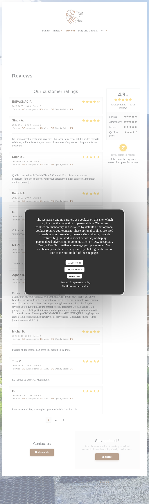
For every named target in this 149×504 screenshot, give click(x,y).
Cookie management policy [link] (75, 286)
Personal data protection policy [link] (76, 282)
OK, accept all (74, 262)
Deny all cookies (74, 269)
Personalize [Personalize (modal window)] (74, 276)
